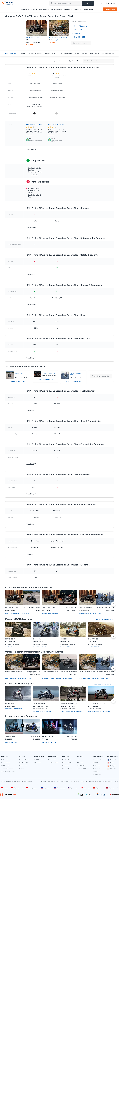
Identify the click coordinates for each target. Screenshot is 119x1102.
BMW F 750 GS (93, 639)
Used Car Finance (24, 760)
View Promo (29, 44)
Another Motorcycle (100, 376)
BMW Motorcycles (107, 619)
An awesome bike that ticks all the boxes (62, 125)
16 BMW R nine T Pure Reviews (34, 76)
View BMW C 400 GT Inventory (13, 647)
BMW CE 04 (64, 639)
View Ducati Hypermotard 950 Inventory (71, 711)
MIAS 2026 (96, 763)
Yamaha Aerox (35, 736)
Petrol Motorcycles (35, 90)
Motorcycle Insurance (7, 769)
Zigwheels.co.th (112, 788)
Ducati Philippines (57, 84)
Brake (77, 53)
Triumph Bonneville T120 (105, 607)
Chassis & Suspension (65, 53)
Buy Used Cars (66, 760)
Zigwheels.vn (98, 788)
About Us (43, 781)
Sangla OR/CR (23, 763)
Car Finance (96, 769)
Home (5, 749)
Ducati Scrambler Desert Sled (58, 38)
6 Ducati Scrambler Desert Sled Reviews (57, 76)
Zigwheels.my (73, 788)
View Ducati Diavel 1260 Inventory (42, 711)
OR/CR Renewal (38, 760)
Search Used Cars (67, 763)
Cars (78, 760)
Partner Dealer (52, 760)
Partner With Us (56, 9)
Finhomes (22, 769)
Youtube (111, 763)
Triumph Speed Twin (48, 373)
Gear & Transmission (108, 53)
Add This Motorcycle (18, 381)
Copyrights (84, 781)
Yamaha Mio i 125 (48, 736)
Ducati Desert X (10, 703)
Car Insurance (5, 760)
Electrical (84, 53)
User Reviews (97, 774)
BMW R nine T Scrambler (19, 374)
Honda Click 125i (71, 736)
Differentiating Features (35, 53)
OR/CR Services (43, 9)
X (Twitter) (111, 769)
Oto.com (4, 788)
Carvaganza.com (32, 788)
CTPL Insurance (5, 766)
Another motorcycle (80, 43)
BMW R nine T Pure (32, 38)
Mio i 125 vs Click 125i (49, 742)
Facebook (111, 760)
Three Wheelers (81, 766)
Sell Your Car (65, 766)
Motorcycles (80, 763)
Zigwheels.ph (46, 788)
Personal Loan (23, 766)
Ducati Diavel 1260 (39, 703)
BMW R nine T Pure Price (34, 106)
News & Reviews (87, 9)
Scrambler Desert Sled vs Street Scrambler (57, 678)
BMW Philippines (35, 84)
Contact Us (51, 781)
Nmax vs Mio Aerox (11, 742)
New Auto (76, 9)
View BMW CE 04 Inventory (67, 647)
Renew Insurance (110, 9)
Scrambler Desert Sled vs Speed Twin (18, 678)
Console (22, 53)
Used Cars (67, 9)
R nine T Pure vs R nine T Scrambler (17, 613)
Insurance (24, 9)
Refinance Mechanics (95, 781)
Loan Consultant (53, 763)
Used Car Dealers (67, 769)
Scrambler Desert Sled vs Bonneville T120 (93, 678)
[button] (113, 604)
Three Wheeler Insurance (8, 771)
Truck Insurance (5, 763)
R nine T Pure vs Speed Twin (51, 613)
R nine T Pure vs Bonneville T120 (90, 613)
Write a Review (97, 771)
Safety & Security (50, 53)
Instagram (111, 766)
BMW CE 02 (37, 639)
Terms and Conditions (63, 781)
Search (88, 3)
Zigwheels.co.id (17, 788)
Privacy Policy (75, 781)
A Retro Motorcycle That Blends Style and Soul (41, 125)
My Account (109, 3)
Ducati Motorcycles (106, 684)
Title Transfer (37, 763)
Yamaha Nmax (10, 736)
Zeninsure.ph (59, 788)
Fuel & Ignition (94, 53)
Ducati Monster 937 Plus (96, 703)
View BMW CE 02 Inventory (40, 647)
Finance (33, 9)
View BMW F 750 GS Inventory (96, 647)
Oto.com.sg (85, 788)
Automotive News (98, 760)
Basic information (11, 53)
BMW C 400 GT (10, 639)
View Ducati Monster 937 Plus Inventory (99, 711)
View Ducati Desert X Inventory (13, 708)
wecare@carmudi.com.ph (110, 781)
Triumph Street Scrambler (68, 672)
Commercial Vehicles (83, 769)
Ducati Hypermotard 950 (68, 703)
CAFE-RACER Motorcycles (35, 97)
